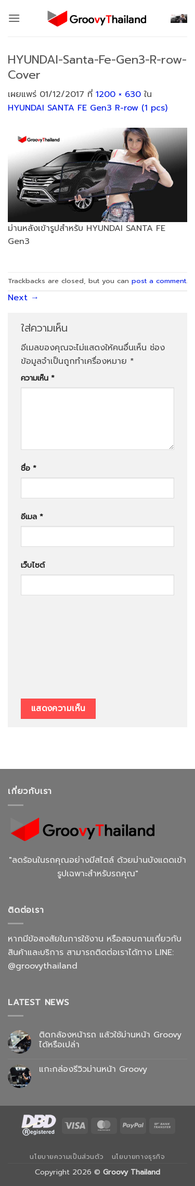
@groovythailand (42, 966)
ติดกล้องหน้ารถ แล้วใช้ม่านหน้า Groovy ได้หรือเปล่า (110, 1040)
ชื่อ (28, 468)
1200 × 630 (118, 94)
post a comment (159, 281)
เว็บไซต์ (33, 565)
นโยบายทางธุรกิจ (138, 1156)
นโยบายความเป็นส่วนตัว (66, 1156)
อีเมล (32, 516)
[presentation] (63, 650)
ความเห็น (38, 378)
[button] (14, 18)
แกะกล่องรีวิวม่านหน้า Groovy (93, 1069)
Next (23, 297)
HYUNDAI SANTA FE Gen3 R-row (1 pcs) (87, 108)
